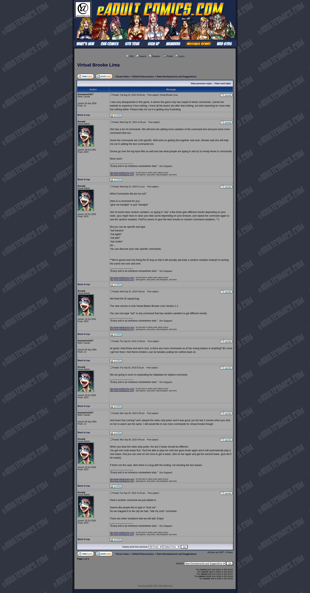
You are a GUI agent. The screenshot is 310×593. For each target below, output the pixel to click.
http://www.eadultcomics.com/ (122, 173)
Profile (168, 56)
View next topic (223, 83)
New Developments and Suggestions (177, 76)
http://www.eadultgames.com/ (122, 175)
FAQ (130, 56)
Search (141, 56)
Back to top (84, 115)
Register (154, 56)
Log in (179, 56)
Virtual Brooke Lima (98, 65)
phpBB (149, 586)
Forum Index (122, 76)
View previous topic (201, 83)
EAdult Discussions (143, 76)
